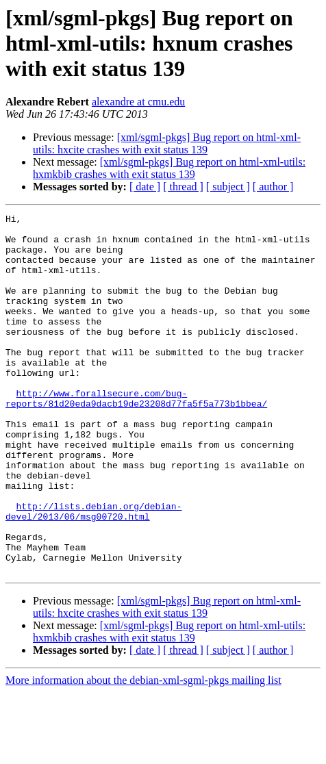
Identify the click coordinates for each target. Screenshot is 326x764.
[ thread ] (183, 186)
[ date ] (144, 186)
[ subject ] (228, 186)
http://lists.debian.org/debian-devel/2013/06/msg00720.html (93, 571)
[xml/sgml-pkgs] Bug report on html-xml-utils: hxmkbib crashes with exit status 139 (169, 168)
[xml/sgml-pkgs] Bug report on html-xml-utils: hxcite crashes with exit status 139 (167, 143)
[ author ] (273, 186)
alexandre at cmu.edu (138, 101)
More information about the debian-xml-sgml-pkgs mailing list (143, 752)
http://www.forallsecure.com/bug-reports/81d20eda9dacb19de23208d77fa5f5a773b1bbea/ (136, 436)
